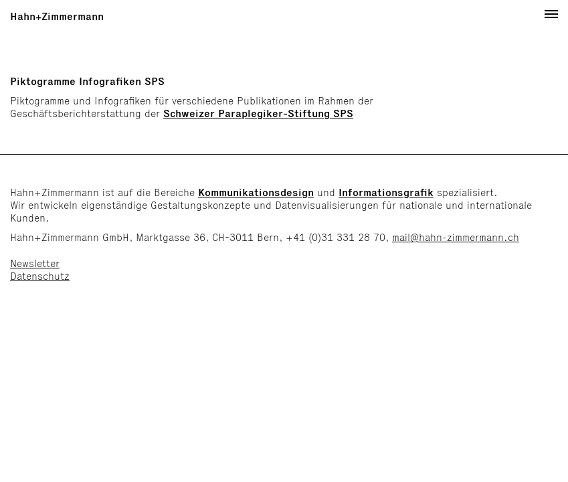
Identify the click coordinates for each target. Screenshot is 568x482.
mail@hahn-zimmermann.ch (455, 237)
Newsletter (35, 263)
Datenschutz (40, 276)
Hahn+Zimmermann (57, 16)
